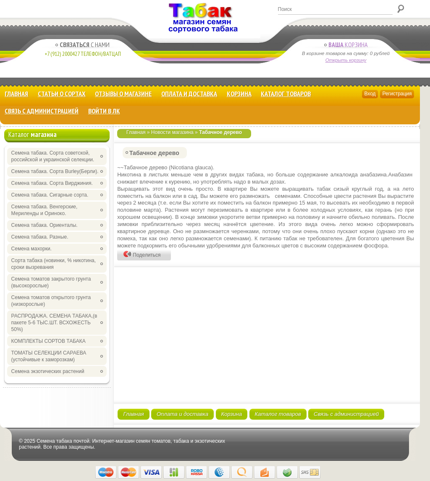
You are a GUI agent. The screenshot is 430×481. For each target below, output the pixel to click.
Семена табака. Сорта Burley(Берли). (55, 171)
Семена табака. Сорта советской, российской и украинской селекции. (52, 156)
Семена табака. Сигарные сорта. (50, 195)
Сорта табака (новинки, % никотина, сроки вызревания (53, 264)
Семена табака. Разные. (39, 237)
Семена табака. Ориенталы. (44, 225)
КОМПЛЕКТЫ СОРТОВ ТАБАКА (48, 341)
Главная (16, 93)
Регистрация (397, 94)
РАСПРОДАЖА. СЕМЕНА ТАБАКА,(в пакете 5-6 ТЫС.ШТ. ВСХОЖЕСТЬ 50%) (54, 322)
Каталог (32, 134)
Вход (369, 94)
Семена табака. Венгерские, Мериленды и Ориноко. (44, 210)
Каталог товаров (286, 93)
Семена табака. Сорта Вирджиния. (52, 183)
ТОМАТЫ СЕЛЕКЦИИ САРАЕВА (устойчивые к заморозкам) (49, 356)
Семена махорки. (31, 249)
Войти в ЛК (104, 111)
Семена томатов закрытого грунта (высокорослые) (51, 282)
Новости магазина (172, 132)
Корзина (345, 44)
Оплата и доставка (189, 93)
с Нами (82, 44)
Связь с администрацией (42, 111)
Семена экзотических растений (47, 371)
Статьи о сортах (62, 93)
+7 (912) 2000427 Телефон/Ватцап (83, 54)
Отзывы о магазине (123, 93)
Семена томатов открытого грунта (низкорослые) (51, 300)
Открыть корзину (346, 60)
